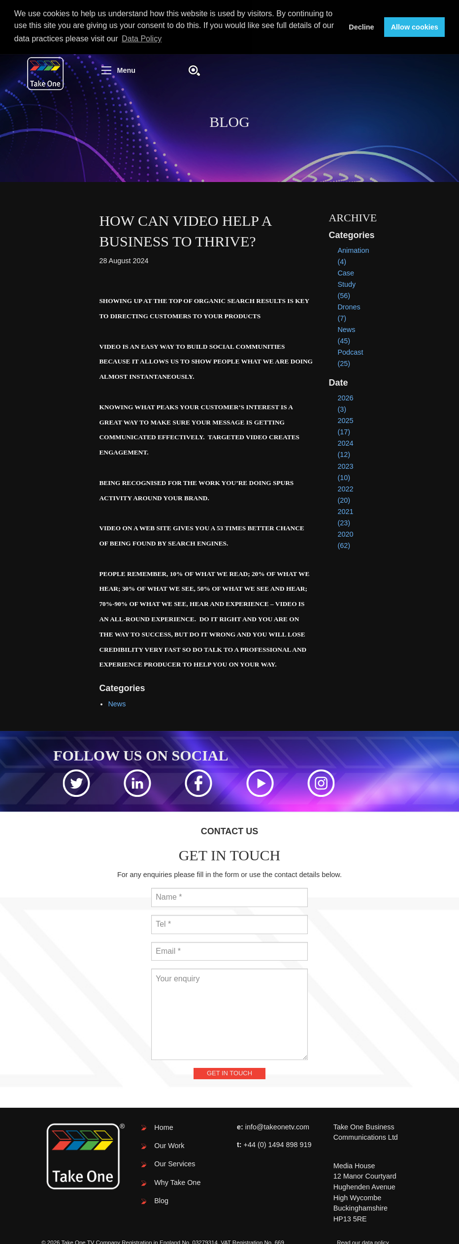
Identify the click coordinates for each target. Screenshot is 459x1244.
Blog (161, 1200)
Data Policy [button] (142, 38)
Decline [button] (361, 27)
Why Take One (177, 1181)
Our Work (169, 1145)
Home (163, 1126)
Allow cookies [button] (414, 27)
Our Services (174, 1163)
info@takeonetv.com (277, 1126)
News (117, 703)
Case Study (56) (346, 283)
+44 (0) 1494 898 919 (278, 1144)
